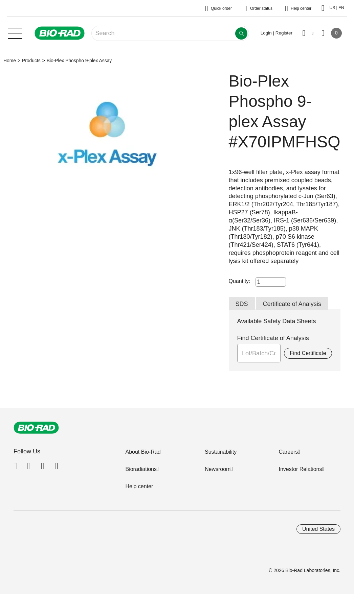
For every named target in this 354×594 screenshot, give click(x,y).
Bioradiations (141, 469)
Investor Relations (300, 469)
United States (318, 529)
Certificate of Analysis (292, 304)
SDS (242, 304)
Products (31, 60)
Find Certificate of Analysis (273, 338)
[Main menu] (15, 32)
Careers (288, 452)
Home (9, 60)
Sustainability (221, 452)
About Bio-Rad (142, 452)
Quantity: (239, 281)
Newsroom (217, 469)
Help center (139, 486)
